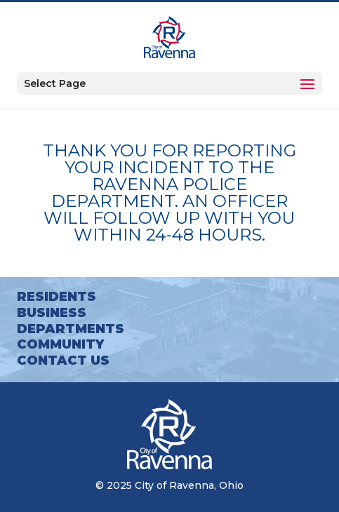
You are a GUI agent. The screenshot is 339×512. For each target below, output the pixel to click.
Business (51, 313)
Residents (56, 296)
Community (60, 344)
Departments (70, 329)
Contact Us (63, 360)
